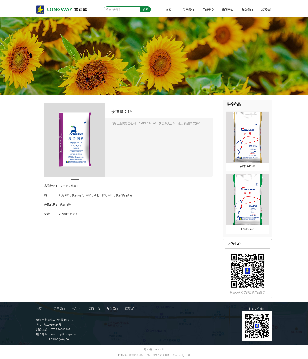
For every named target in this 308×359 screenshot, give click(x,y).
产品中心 (208, 9)
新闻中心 (227, 9)
